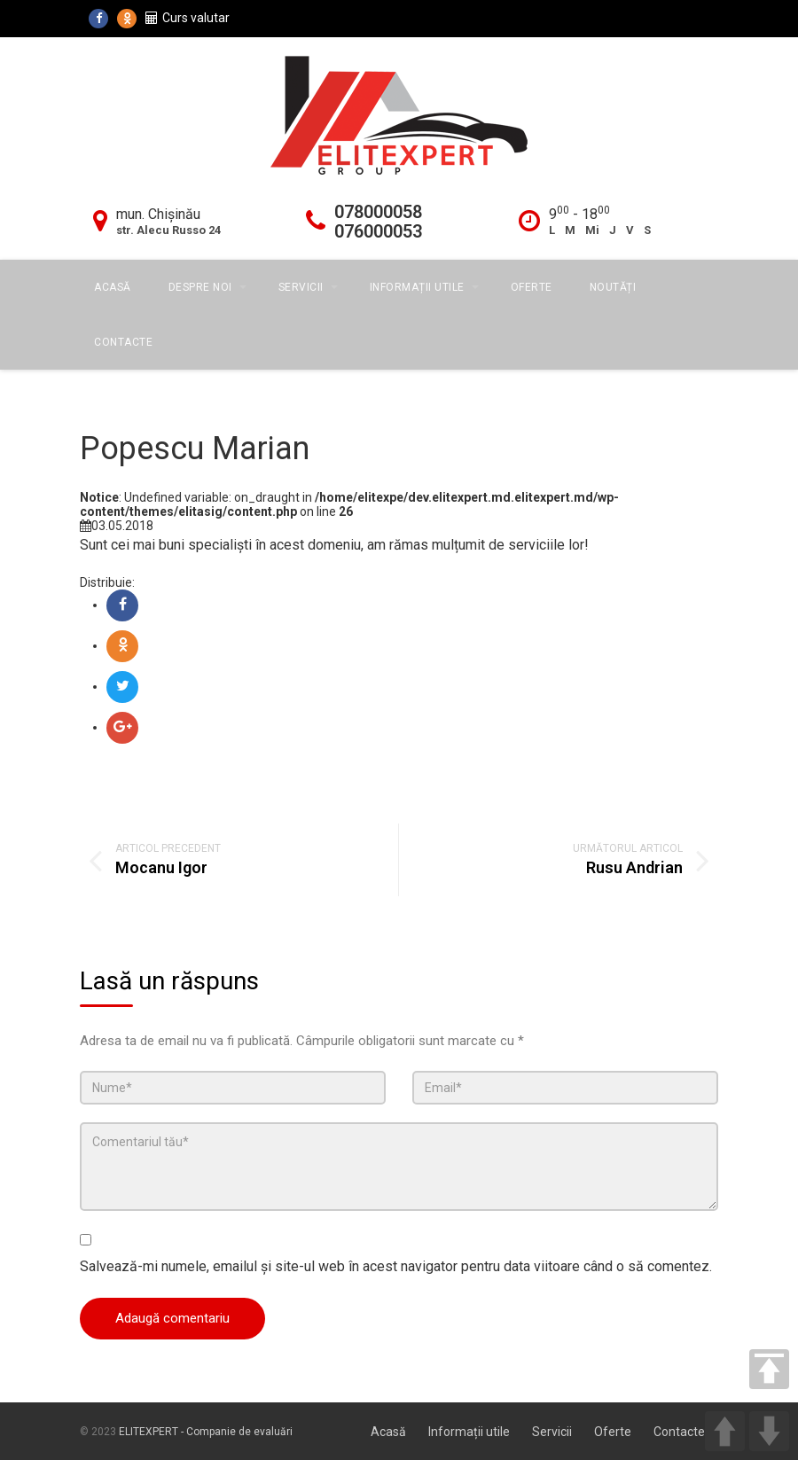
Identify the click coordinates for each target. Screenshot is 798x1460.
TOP (769, 1369)
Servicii (301, 287)
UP (725, 1431)
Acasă (112, 287)
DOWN (769, 1431)
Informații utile (417, 287)
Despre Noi (200, 287)
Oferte (531, 287)
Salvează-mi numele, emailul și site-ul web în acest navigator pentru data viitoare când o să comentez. (396, 1266)
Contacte (123, 342)
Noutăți (613, 287)
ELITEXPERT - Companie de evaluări (206, 1431)
